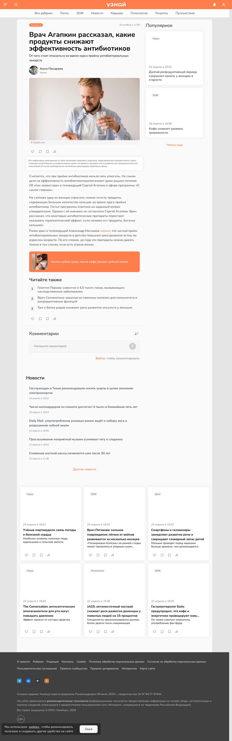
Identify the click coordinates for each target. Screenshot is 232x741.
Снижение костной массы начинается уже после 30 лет (69, 453)
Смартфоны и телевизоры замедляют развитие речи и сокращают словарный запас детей (177, 534)
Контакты (68, 661)
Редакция (53, 661)
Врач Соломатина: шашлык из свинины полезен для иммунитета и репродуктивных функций (87, 299)
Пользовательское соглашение (37, 668)
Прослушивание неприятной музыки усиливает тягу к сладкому (76, 439)
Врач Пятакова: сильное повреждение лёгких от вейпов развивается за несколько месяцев (113, 534)
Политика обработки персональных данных (116, 661)
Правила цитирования (104, 668)
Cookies (81, 661)
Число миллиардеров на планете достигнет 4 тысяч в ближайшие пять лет (83, 407)
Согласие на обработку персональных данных (176, 661)
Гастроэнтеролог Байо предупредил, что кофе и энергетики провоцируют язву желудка (174, 611)
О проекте (23, 661)
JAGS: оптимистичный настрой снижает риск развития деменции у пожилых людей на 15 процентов (114, 611)
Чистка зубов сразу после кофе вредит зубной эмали (89, 262)
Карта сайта (147, 668)
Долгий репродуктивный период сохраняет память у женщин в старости (173, 76)
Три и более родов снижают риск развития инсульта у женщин (85, 308)
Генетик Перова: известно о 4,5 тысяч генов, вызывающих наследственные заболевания (81, 289)
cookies (34, 727)
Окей (88, 729)
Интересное (129, 668)
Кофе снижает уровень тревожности (166, 131)
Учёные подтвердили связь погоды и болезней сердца (49, 532)
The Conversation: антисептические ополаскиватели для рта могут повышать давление (49, 611)
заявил (104, 231)
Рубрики (38, 661)
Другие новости (84, 469)
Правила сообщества (73, 668)
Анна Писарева (51, 69)
